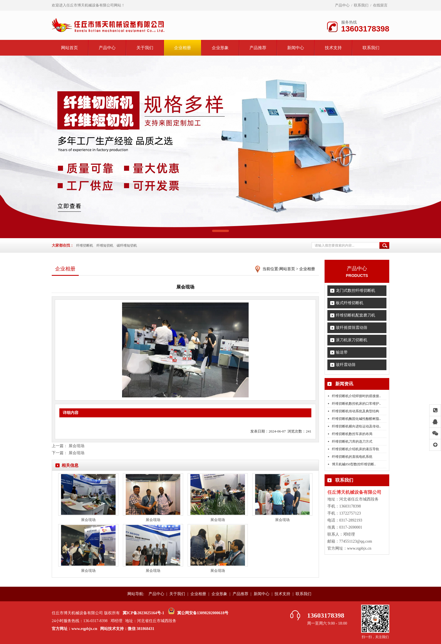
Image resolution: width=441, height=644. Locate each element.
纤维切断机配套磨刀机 (355, 315)
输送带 (342, 352)
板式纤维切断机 (349, 303)
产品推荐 (257, 47)
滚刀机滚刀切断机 (351, 340)
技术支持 (333, 47)
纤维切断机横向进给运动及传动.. (356, 426)
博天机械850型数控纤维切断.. (354, 464)
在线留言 (380, 5)
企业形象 (220, 47)
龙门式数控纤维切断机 (355, 290)
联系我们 (361, 5)
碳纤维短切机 (127, 245)
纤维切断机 (84, 245)
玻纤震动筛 (346, 365)
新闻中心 (295, 47)
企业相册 (182, 47)
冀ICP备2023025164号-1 (143, 613)
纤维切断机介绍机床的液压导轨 (355, 449)
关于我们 (144, 47)
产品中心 (342, 5)
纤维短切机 (104, 245)
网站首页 (69, 47)
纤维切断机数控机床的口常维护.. (356, 404)
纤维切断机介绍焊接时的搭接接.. (356, 396)
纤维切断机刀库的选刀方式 (352, 441)
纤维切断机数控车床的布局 (352, 434)
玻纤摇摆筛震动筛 (351, 328)
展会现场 (76, 446)
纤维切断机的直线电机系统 (352, 457)
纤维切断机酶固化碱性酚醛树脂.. (356, 419)
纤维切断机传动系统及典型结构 (355, 411)
